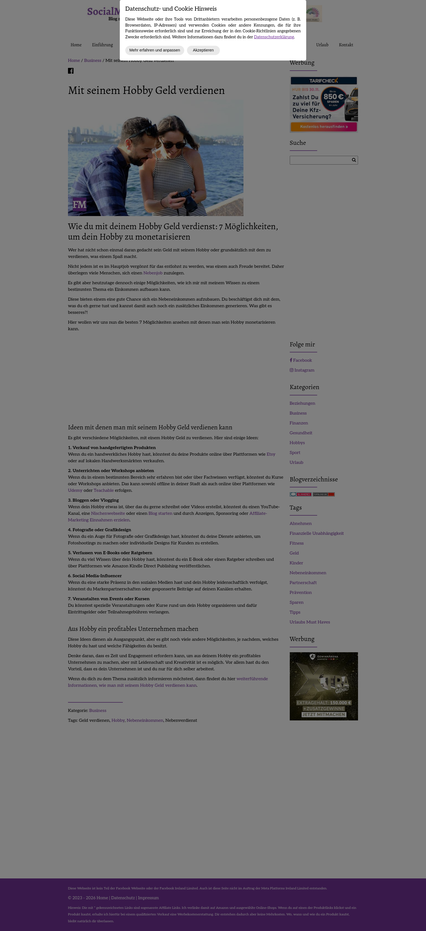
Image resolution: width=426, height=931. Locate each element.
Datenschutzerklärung (274, 37)
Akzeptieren (203, 50)
